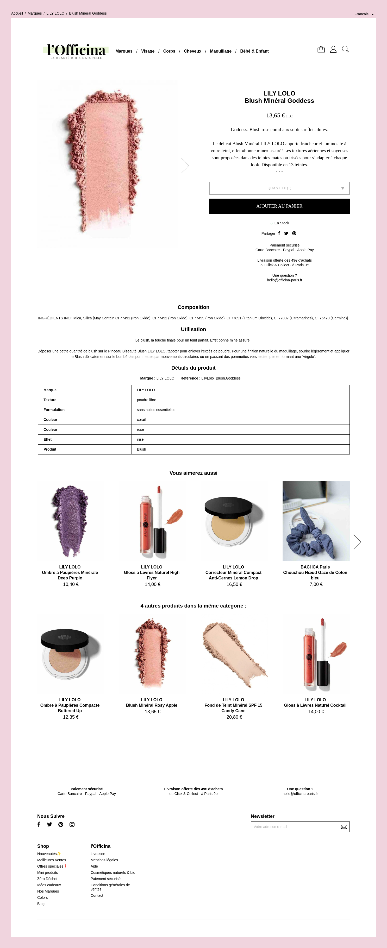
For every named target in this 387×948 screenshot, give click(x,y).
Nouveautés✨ (49, 854)
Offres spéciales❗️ (52, 866)
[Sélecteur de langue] (365, 14)
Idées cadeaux (49, 885)
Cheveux (192, 51)
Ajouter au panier (279, 206)
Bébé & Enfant (254, 51)
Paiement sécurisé (106, 879)
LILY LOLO (280, 93)
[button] (186, 165)
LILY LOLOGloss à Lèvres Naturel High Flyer (151, 572)
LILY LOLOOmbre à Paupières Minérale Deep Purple (70, 572)
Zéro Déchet (47, 879)
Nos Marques (48, 891)
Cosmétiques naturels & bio (113, 872)
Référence (189, 378)
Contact (97, 895)
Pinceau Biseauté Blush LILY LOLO (137, 351)
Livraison (98, 854)
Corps (169, 51)
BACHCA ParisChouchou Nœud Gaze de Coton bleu (315, 572)
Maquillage (221, 51)
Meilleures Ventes (51, 860)
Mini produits (47, 872)
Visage (147, 51)
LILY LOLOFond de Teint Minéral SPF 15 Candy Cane (234, 705)
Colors (42, 897)
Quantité (277, 188)
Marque (146, 378)
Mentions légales (104, 860)
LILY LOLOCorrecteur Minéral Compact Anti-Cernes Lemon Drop (233, 572)
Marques (124, 51)
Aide (94, 866)
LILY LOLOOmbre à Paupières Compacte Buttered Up (70, 705)
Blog (41, 904)
